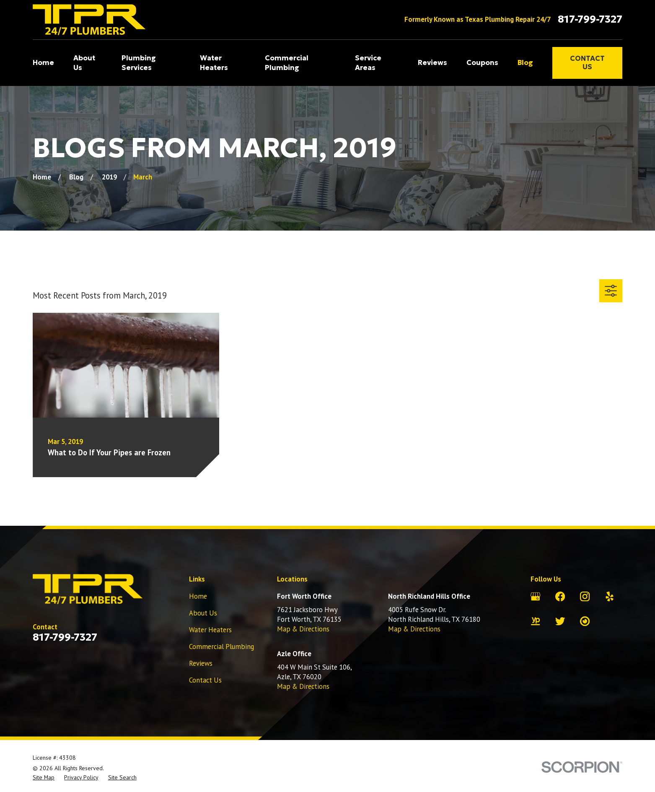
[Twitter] (560, 621)
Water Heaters (210, 629)
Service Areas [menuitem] (368, 63)
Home (198, 596)
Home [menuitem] (43, 62)
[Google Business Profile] (535, 596)
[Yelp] (609, 596)
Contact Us (587, 62)
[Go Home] (42, 177)
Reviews (200, 663)
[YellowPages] (535, 621)
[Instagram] (585, 596)
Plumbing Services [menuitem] (139, 63)
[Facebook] (560, 596)
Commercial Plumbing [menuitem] (286, 63)
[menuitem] (43, 778)
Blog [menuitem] (525, 62)
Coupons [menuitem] (482, 62)
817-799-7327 (590, 19)
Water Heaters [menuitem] (214, 63)
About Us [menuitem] (84, 63)
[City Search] (585, 621)
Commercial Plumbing (221, 646)
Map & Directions (303, 629)
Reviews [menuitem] (432, 62)
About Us (203, 613)
